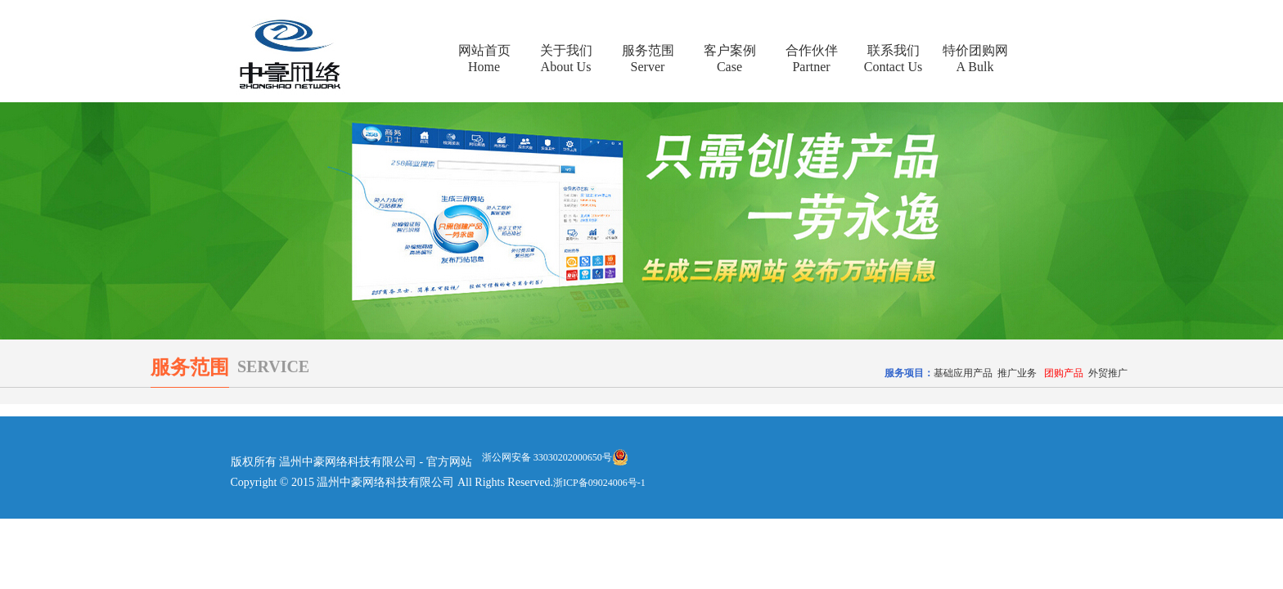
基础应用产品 (963, 373)
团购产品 (1063, 373)
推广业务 (1017, 373)
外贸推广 (1108, 373)
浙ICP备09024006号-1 (599, 482)
